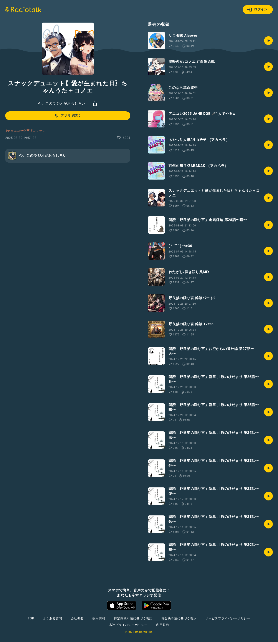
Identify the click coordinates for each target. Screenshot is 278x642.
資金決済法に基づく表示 (179, 618)
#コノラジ (38, 130)
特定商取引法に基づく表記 (133, 618)
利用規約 (162, 625)
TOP (31, 618)
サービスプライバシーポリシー (227, 618)
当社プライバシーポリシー (128, 625)
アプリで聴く (67, 115)
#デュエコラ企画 (17, 130)
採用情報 (98, 618)
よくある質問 (52, 618)
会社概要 (77, 618)
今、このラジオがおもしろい (61, 103)
